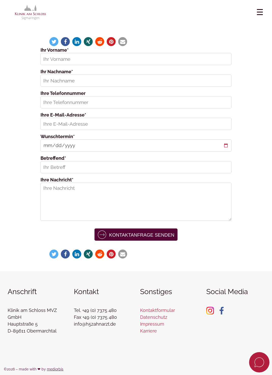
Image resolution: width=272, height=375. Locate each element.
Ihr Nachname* (56, 71)
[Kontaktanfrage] (259, 362)
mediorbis (55, 369)
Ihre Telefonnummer (63, 93)
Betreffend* (53, 158)
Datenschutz (153, 317)
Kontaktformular (157, 310)
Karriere (148, 331)
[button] (53, 41)
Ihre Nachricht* (56, 179)
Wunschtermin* (57, 136)
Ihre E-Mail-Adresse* (63, 115)
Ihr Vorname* (54, 50)
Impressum (152, 324)
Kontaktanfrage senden (136, 234)
